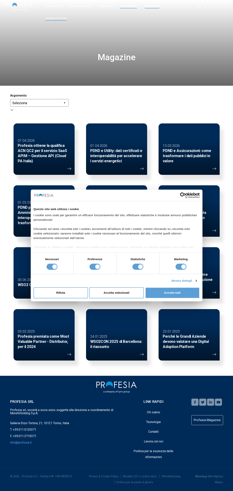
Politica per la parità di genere (134, 482)
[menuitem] (52, 6)
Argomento (18, 95)
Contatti (153, 431)
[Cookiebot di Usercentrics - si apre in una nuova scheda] (183, 195)
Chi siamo (153, 412)
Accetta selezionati (116, 292)
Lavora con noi (153, 441)
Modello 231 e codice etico (140, 476)
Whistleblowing (171, 476)
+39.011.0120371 (24, 429)
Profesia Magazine (207, 420)
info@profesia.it (20, 442)
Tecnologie (153, 422)
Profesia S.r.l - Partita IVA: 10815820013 (47, 476)
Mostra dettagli (182, 280)
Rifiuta (60, 292)
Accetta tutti (172, 292)
